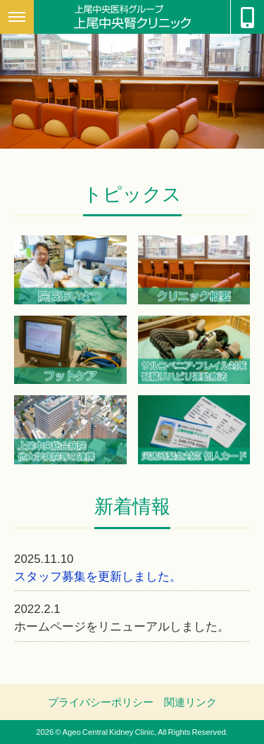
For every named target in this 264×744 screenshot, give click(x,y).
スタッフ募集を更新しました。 (98, 575)
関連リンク (190, 701)
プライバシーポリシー (100, 701)
